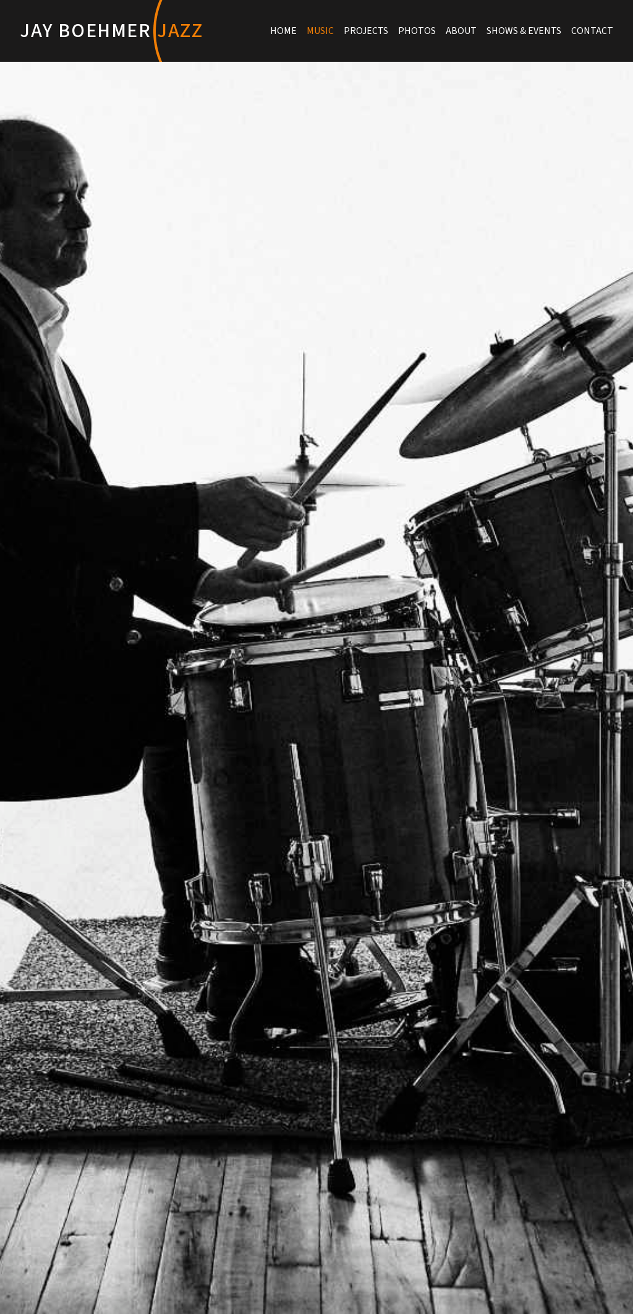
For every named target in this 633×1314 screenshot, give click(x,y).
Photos (417, 31)
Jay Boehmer (111, 31)
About (461, 31)
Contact (592, 31)
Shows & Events (523, 31)
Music (320, 31)
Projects (366, 31)
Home (283, 31)
